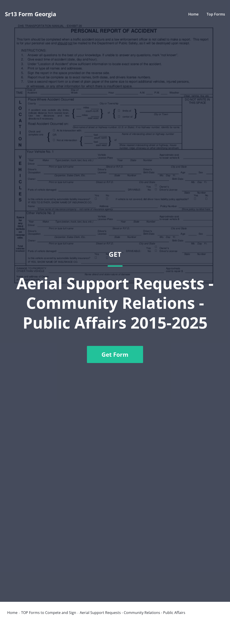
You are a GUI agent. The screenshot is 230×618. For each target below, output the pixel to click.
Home (193, 14)
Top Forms (216, 14)
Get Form (115, 354)
